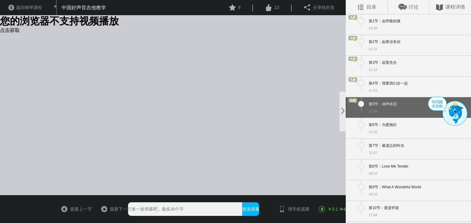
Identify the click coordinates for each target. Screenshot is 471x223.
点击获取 (10, 30)
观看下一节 (114, 209)
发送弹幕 (250, 209)
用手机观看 (292, 209)
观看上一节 (74, 209)
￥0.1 (331, 209)
